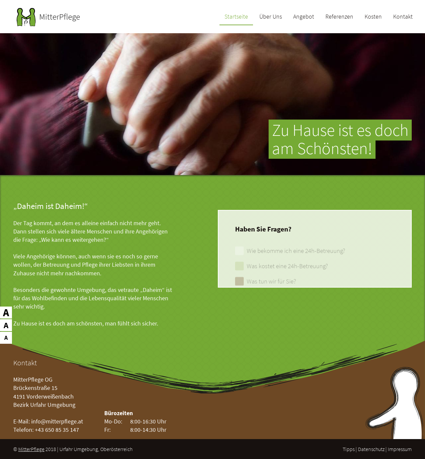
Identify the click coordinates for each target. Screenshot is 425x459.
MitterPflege (31, 449)
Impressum (400, 449)
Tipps (349, 449)
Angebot (303, 17)
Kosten (373, 17)
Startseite (236, 17)
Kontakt (403, 17)
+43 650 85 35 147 (57, 429)
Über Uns (270, 17)
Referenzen (339, 17)
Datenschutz (371, 449)
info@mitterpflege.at (57, 421)
